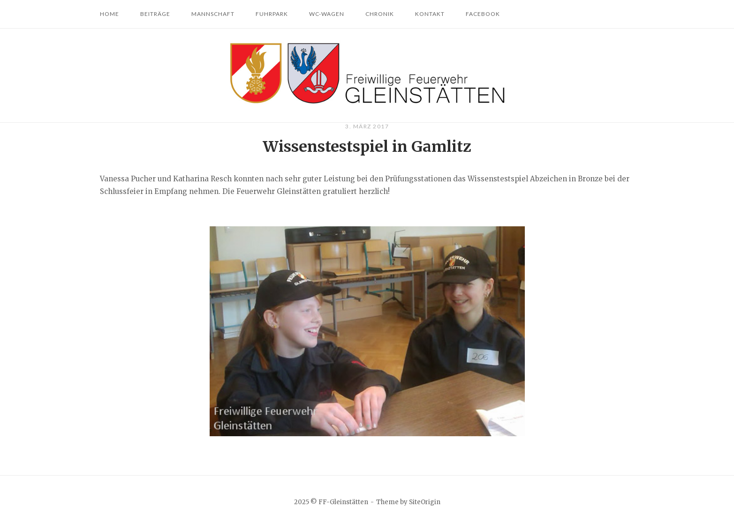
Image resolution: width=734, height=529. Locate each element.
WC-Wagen (326, 13)
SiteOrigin (424, 502)
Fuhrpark (272, 13)
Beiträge (155, 13)
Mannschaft (213, 13)
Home (109, 13)
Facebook (483, 13)
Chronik (379, 13)
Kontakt (430, 13)
